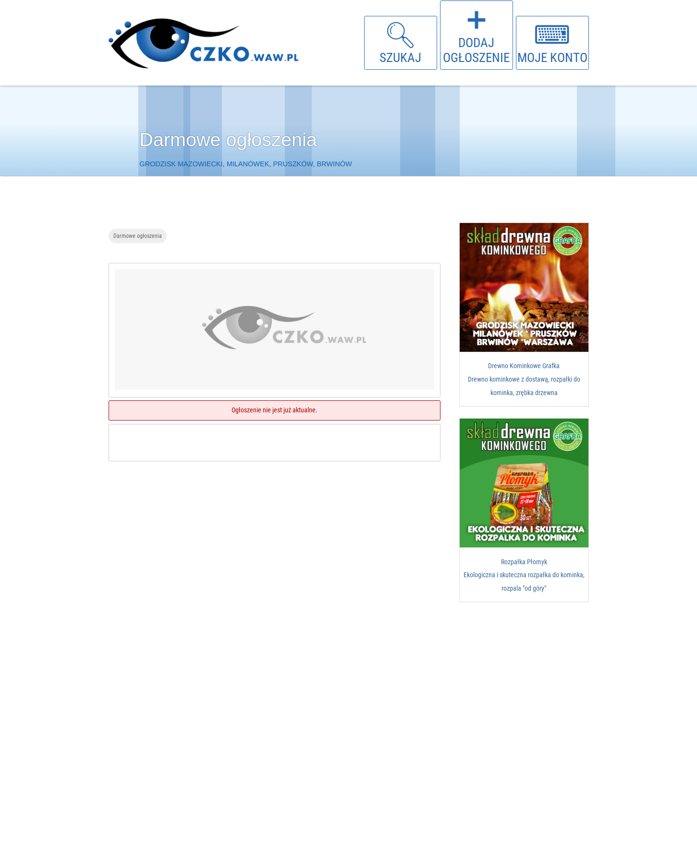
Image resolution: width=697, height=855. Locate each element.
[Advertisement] (277, 545)
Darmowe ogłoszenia (137, 235)
